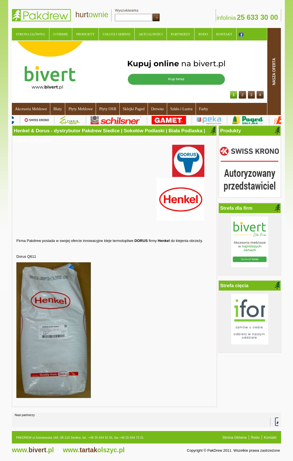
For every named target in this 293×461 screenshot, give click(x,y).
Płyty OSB (107, 109)
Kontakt (224, 34)
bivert (33, 450)
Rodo (203, 34)
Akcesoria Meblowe (31, 109)
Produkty (85, 34)
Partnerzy (180, 34)
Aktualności (151, 34)
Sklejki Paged (134, 109)
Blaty (57, 109)
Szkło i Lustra (181, 109)
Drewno (157, 109)
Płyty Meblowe (80, 109)
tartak (94, 450)
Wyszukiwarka (126, 10)
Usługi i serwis (116, 34)
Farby (203, 109)
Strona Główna (30, 34)
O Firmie (60, 34)
